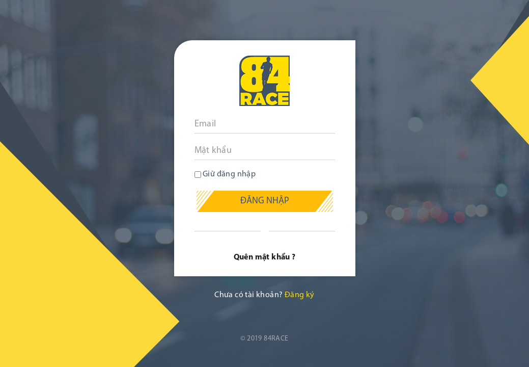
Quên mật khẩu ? (265, 257)
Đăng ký (300, 295)
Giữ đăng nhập (225, 174)
